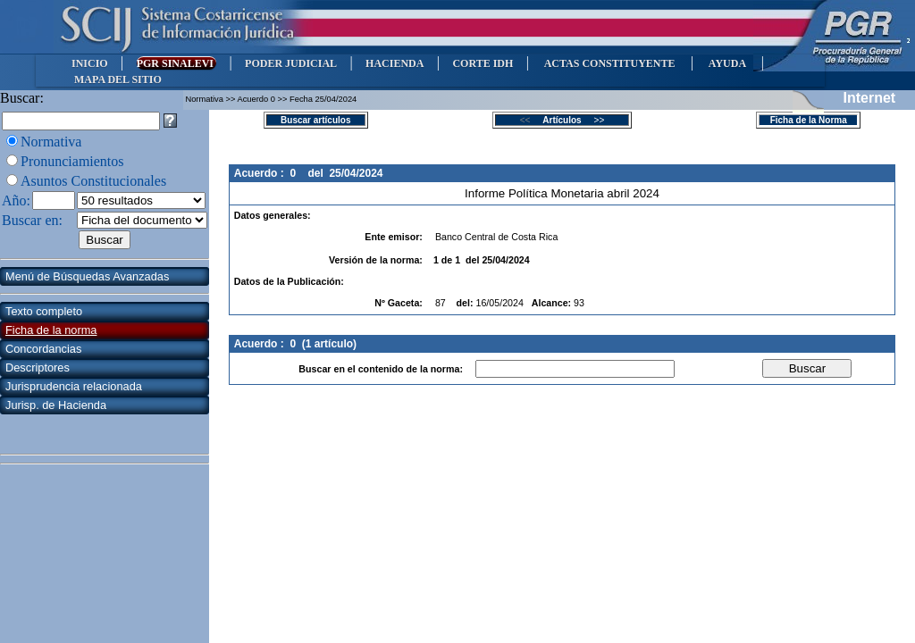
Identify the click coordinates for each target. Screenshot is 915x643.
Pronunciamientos (72, 161)
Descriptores (37, 367)
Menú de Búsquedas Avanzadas (87, 276)
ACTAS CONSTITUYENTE (609, 63)
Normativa (51, 141)
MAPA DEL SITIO (117, 79)
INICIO (89, 63)
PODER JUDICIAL (291, 63)
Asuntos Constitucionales (93, 180)
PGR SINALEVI (176, 63)
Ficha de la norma (51, 330)
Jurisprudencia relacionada (73, 386)
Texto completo (43, 311)
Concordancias (43, 348)
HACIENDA (394, 63)
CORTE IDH (482, 63)
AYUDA (727, 63)
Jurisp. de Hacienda (55, 405)
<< (530, 120)
